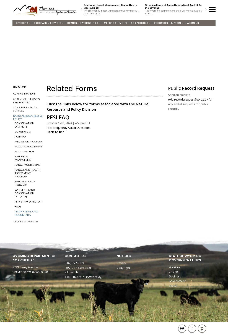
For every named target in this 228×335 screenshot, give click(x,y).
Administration (24, 93)
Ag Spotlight (140, 23)
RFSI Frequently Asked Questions (68, 128)
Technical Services (25, 221)
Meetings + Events (115, 23)
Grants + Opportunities (83, 23)
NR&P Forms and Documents (26, 213)
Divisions (23, 23)
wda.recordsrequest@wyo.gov (188, 99)
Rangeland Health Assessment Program (27, 173)
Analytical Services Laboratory (26, 100)
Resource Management (24, 158)
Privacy (121, 263)
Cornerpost (23, 131)
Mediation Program (28, 141)
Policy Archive (24, 151)
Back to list (55, 132)
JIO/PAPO (20, 136)
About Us (194, 23)
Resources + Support (168, 23)
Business (175, 276)
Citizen (173, 272)
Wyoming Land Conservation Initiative (25, 193)
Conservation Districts (24, 124)
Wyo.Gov (174, 267)
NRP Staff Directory (29, 201)
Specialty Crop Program (25, 183)
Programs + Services (48, 23)
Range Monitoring (27, 164)
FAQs (18, 206)
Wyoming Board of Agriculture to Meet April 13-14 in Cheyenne (173, 6)
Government (177, 281)
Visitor (173, 286)
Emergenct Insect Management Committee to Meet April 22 (110, 6)
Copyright (123, 268)
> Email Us (71, 272)
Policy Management (28, 146)
